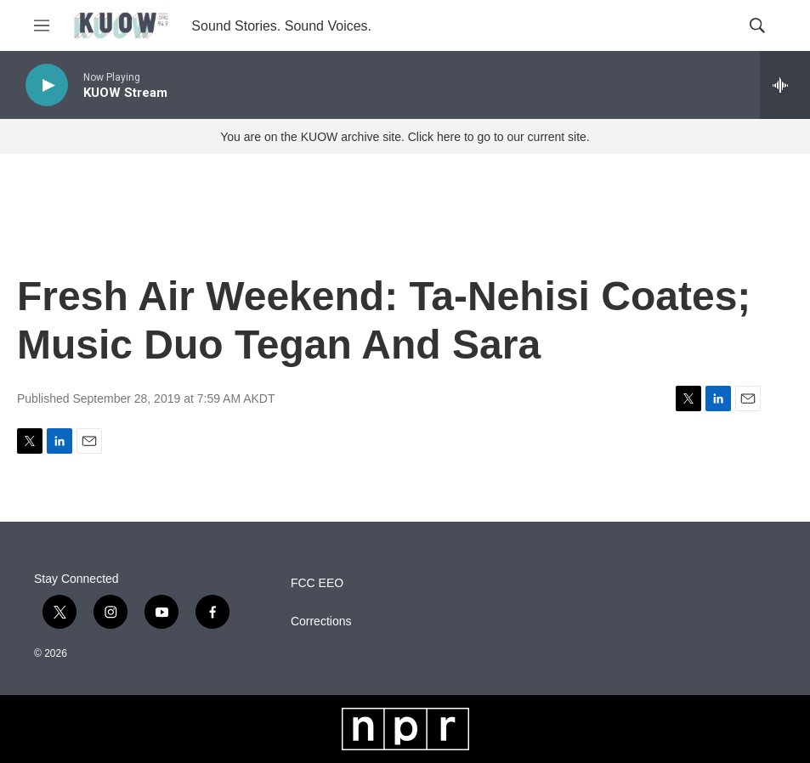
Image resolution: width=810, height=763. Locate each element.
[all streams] (785, 85)
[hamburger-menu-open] (41, 25)
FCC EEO (317, 583)
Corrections (321, 621)
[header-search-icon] (757, 25)
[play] (46, 85)
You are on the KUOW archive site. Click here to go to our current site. (404, 137)
